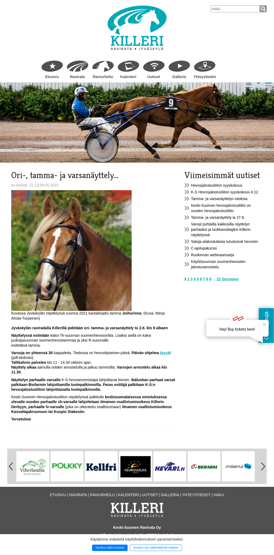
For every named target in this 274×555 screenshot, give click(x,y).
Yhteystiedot (204, 77)
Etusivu (52, 77)
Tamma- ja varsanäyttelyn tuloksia (219, 199)
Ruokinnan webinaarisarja (212, 255)
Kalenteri (128, 77)
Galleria (179, 77)
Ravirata (77, 77)
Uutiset (153, 77)
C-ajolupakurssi (204, 248)
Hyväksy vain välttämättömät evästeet (155, 547)
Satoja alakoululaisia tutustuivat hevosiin (224, 241)
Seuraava (230, 279)
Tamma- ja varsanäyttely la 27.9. (218, 217)
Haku (219, 495)
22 (218, 279)
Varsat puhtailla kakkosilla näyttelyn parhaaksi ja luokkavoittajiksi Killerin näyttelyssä (221, 229)
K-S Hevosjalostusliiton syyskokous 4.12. (225, 192)
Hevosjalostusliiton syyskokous (216, 185)
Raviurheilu (103, 77)
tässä (165, 353)
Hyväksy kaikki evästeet (110, 547)
